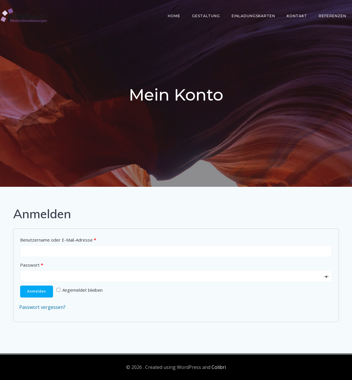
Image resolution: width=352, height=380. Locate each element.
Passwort (31, 265)
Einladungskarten (253, 16)
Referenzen (332, 16)
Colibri (219, 367)
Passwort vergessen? (42, 307)
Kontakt (297, 16)
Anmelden (36, 291)
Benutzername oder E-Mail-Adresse (58, 240)
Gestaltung (206, 16)
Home (174, 16)
